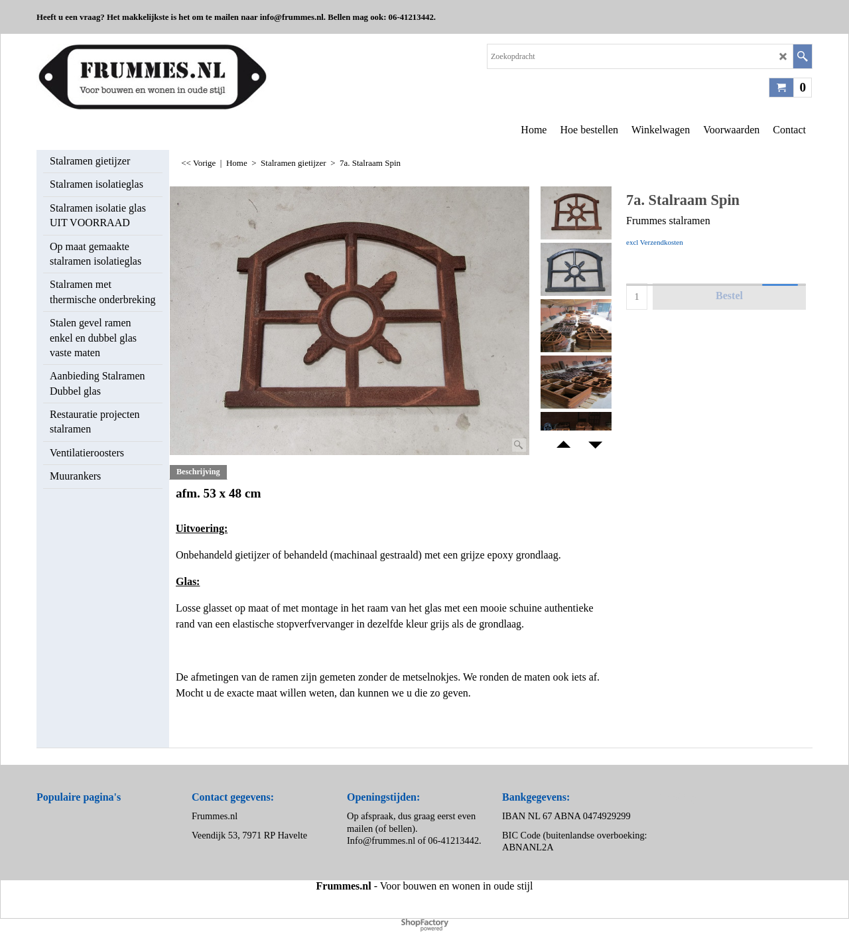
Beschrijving (198, 471)
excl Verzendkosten (654, 242)
